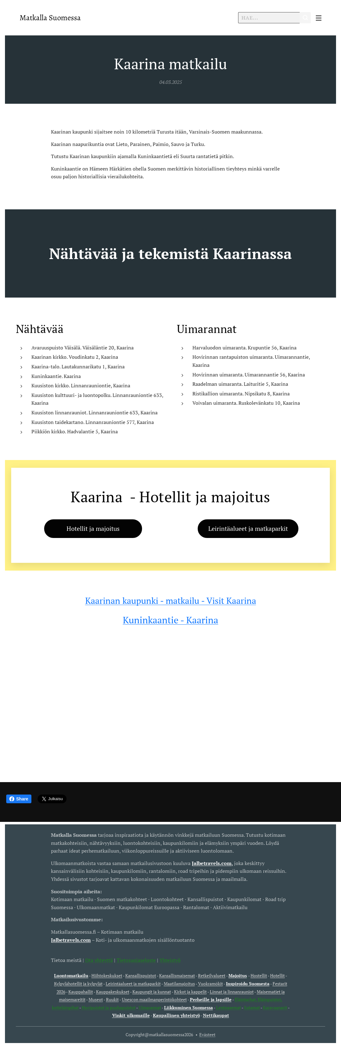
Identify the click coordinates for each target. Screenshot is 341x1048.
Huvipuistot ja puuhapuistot (109, 1007)
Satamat (252, 1007)
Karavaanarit (275, 1007)
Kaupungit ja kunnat (151, 991)
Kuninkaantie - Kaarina (170, 620)
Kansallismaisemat (177, 975)
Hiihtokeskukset (106, 975)
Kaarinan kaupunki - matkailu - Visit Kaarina (170, 600)
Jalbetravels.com (71, 939)
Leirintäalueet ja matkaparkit (133, 983)
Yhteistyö (170, 959)
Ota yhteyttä (98, 959)
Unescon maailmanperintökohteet (154, 999)
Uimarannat (150, 1007)
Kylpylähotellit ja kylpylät (78, 983)
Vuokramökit (210, 983)
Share (18, 798)
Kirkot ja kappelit (190, 991)
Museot (96, 999)
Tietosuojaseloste (136, 959)
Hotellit (277, 975)
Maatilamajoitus (179, 983)
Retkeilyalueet (211, 975)
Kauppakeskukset (112, 991)
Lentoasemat (228, 1007)
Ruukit (112, 999)
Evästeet (207, 1034)
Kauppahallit (80, 991)
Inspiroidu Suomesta (248, 983)
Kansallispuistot (140, 975)
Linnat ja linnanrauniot (232, 991)
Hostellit (259, 975)
